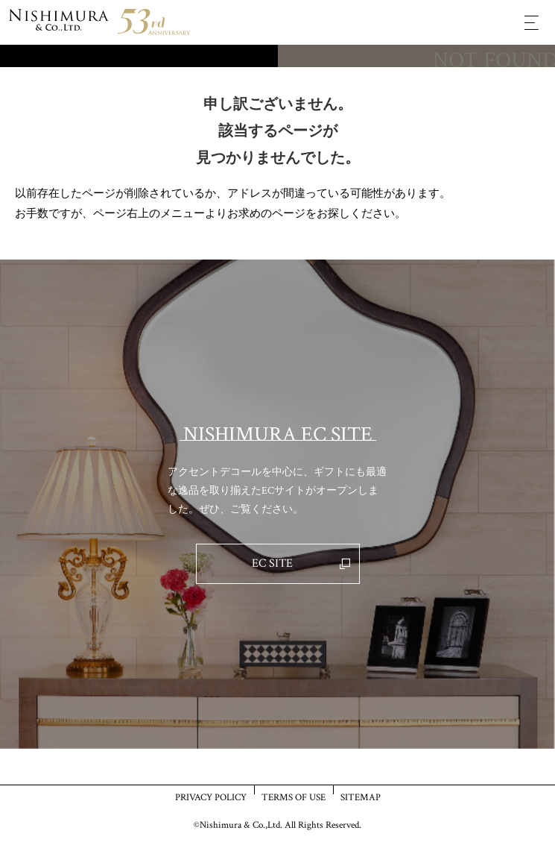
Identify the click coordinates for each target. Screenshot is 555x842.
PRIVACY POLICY (211, 796)
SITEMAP (360, 796)
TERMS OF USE (293, 796)
